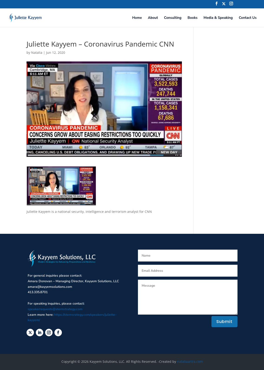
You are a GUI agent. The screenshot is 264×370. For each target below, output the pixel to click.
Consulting (172, 18)
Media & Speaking (218, 18)
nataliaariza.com (190, 361)
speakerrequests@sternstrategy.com (55, 309)
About (153, 18)
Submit (224, 321)
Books (192, 18)
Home (137, 18)
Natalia (36, 52)
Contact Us (248, 18)
